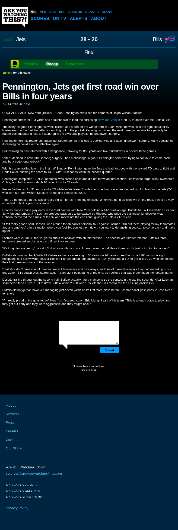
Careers (12, 431)
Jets (20, 39)
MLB (43, 12)
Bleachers (75, 64)
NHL (62, 12)
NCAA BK (75, 12)
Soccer (107, 12)
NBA (52, 12)
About (99, 18)
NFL (33, 12)
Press (10, 422)
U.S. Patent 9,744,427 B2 (23, 491)
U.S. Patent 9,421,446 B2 (23, 485)
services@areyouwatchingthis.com (34, 473)
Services (12, 414)
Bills (157, 39)
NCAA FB (92, 12)
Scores (40, 18)
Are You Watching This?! (15, 17)
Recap (52, 64)
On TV (59, 18)
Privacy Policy (17, 508)
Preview (31, 64)
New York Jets (107, 120)
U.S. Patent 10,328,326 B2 (23, 497)
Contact (12, 440)
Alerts (78, 18)
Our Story (14, 448)
